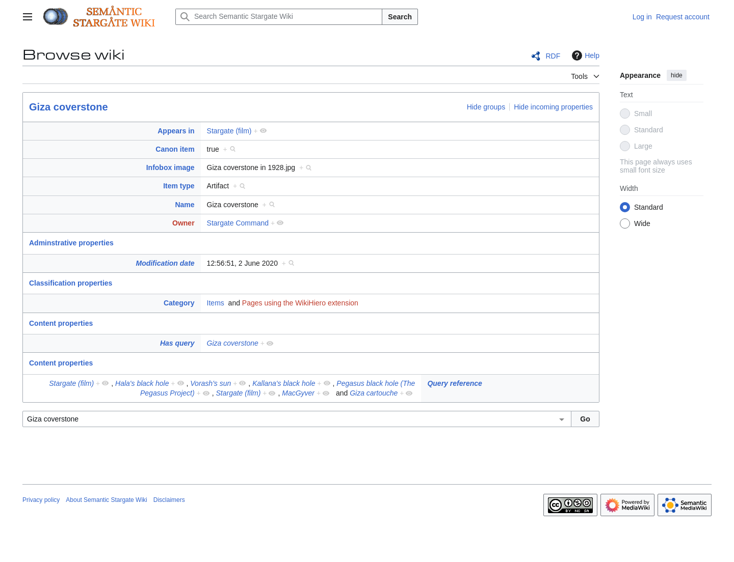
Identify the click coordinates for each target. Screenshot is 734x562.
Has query (177, 343)
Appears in (176, 131)
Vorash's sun (210, 383)
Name (184, 205)
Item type (178, 186)
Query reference (454, 383)
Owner (183, 223)
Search (400, 17)
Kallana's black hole (283, 383)
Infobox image (170, 167)
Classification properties (70, 283)
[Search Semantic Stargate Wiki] (278, 17)
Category (179, 303)
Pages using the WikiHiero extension (300, 303)
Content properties (61, 323)
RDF (552, 56)
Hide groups (486, 107)
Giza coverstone (68, 107)
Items (215, 303)
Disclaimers (169, 499)
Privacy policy (41, 499)
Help (584, 55)
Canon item (174, 149)
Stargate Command (238, 223)
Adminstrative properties (71, 243)
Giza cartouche (374, 393)
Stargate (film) (229, 131)
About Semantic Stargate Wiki (106, 499)
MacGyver (298, 393)
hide (677, 75)
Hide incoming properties (553, 107)
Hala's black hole (142, 383)
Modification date (165, 263)
